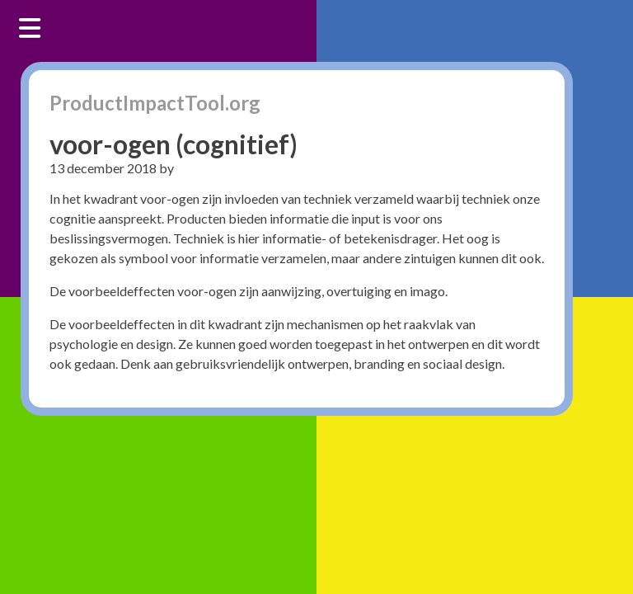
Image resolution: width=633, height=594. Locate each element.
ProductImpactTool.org (154, 103)
